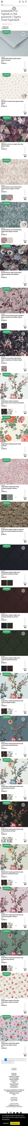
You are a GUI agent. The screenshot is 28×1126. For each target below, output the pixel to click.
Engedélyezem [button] (15, 1123)
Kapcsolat (14, 1085)
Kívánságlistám (14, 1093)
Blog (14, 1082)
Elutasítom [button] (6, 1123)
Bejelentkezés (14, 1084)
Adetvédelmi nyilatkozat (14, 1091)
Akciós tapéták (14, 1079)
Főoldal (14, 1073)
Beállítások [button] (6, 1119)
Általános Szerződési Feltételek (14, 1090)
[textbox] (13, 24)
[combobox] (14, 24)
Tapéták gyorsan (14, 1076)
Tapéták (14, 1075)
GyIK (14, 1094)
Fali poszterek (14, 1078)
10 (9, 1062)
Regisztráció (14, 1087)
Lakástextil (14, 1081)
